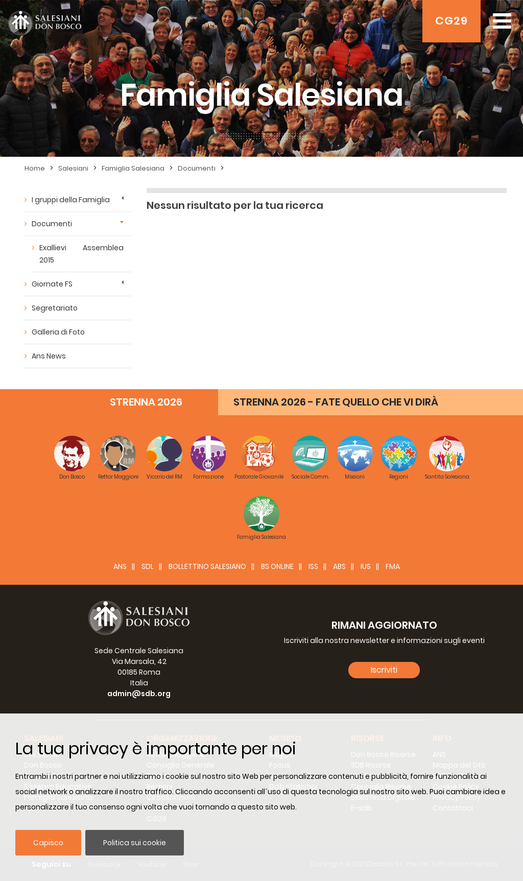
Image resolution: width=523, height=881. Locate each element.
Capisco (48, 843)
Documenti (197, 168)
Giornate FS (52, 284)
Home (35, 168)
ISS (313, 566)
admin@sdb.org (139, 693)
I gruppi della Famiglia (71, 200)
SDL (147, 566)
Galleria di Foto (58, 332)
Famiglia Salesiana (133, 168)
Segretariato (55, 308)
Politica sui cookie (134, 843)
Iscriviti (384, 670)
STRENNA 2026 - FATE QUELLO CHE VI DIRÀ (335, 402)
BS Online (277, 566)
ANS (120, 566)
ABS (339, 566)
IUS (366, 566)
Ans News (49, 356)
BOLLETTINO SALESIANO (207, 566)
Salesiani (73, 168)
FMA (393, 566)
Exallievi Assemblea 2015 (81, 254)
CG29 (451, 21)
